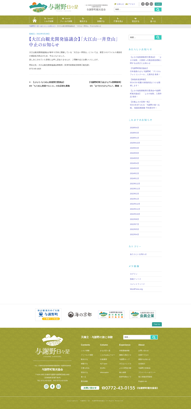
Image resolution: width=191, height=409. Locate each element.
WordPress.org (136, 289)
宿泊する (135, 21)
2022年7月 (134, 224)
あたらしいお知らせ (138, 254)
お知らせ (120, 4)
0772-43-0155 (46, 381)
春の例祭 (122, 372)
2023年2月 (134, 194)
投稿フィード (135, 279)
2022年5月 (134, 229)
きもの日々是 (105, 351)
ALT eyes (103, 364)
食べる (153, 21)
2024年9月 (134, 153)
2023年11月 (135, 189)
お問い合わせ (143, 351)
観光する (83, 21)
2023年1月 (134, 199)
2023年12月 (135, 184)
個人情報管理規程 (145, 377)
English (158, 4)
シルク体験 (48, 21)
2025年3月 (134, 148)
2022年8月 (134, 219)
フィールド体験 (66, 21)
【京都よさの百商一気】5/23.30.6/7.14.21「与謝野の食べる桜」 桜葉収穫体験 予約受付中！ (145, 105)
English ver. (142, 381)
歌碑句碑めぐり (125, 377)
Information (104, 372)
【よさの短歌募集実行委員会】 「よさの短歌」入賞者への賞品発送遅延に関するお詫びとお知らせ (146, 60)
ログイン (133, 274)
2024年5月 (134, 158)
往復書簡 (103, 359)
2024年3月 (134, 168)
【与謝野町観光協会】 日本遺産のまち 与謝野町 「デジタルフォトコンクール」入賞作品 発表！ (145, 71)
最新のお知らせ (144, 359)
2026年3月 (134, 133)
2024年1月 (134, 178)
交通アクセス (143, 355)
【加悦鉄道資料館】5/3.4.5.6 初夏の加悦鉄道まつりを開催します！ (145, 82)
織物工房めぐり (125, 355)
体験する (101, 21)
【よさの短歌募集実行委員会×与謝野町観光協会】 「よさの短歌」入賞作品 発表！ (146, 93)
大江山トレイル (125, 364)
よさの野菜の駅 (125, 368)
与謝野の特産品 (144, 368)
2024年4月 (134, 163)
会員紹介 (141, 364)
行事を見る (118, 21)
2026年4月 (134, 128)
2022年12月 (135, 204)
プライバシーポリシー (147, 372)
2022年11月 (135, 209)
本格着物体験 (124, 351)
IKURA (102, 368)
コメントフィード (137, 284)
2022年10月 (135, 214)
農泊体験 (84, 381)
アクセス (131, 4)
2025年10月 (135, 143)
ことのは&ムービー (107, 355)
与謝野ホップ (124, 359)
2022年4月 (134, 234)
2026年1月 (134, 138)
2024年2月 (134, 173)
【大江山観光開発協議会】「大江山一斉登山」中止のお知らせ (73, 41)
